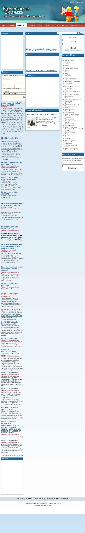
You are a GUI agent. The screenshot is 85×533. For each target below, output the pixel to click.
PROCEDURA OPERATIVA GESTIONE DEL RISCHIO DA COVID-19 (11, 205)
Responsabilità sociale (71, 106)
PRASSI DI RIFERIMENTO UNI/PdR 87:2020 (11, 163)
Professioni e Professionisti (73, 99)
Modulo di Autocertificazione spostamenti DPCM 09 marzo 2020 (10, 352)
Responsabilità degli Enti (72, 104)
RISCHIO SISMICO (71, 127)
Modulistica (68, 88)
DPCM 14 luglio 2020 (9, 178)
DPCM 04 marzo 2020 (9, 389)
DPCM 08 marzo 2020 (9, 373)
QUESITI (67, 103)
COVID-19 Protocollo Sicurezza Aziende (9, 323)
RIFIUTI (67, 107)
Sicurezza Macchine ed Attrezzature (71, 142)
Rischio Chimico (69, 112)
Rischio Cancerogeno (71, 111)
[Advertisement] (43, 52)
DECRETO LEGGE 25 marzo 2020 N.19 (9, 228)
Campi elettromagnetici (71, 68)
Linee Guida (68, 85)
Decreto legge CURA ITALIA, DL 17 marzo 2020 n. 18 (11, 315)
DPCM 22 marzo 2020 (9, 293)
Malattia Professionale (71, 86)
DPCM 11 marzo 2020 (9, 338)
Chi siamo (20, 498)
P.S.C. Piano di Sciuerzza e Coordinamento (72, 95)
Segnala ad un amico (52, 498)
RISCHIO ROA (69, 124)
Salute (67, 135)
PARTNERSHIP (75, 25)
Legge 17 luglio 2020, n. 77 (11, 145)
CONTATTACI (5, 29)
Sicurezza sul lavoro (71, 145)
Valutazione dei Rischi (71, 150)
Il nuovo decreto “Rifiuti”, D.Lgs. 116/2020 (11, 104)
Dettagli (29, 127)
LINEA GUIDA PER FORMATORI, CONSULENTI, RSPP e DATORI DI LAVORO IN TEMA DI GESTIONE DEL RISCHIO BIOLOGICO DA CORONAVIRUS (11, 427)
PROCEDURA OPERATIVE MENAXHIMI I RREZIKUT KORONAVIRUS (11, 246)
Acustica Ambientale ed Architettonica (8, 180)
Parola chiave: (7, 79)
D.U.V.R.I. (68, 75)
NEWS (3, 25)
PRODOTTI (31, 25)
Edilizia (67, 76)
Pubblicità (29, 498)
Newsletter (64, 498)
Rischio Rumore (69, 125)
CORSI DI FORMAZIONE (60, 25)
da (3, 84)
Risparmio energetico (71, 134)
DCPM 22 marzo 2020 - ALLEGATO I (10, 284)
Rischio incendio (69, 119)
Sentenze (67, 137)
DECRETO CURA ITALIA (10, 309)
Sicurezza (67, 138)
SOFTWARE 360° (43, 25)
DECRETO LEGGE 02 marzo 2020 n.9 (9, 408)
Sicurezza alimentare (71, 140)
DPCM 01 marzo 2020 (9, 441)
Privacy (67, 98)
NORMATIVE (21, 25)
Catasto (67, 72)
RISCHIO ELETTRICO (72, 114)
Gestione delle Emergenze (72, 81)
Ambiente (4, 107)
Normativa (67, 90)
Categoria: (6, 91)
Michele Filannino (46, 505)
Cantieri (67, 70)
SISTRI (67, 147)
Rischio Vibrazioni (70, 132)
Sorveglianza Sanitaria (71, 148)
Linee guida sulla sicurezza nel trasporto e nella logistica (12, 269)
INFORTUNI (68, 83)
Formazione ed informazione (72, 80)
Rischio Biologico (70, 109)
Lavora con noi (38, 498)
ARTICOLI (11, 25)
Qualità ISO (68, 101)
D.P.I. (66, 73)
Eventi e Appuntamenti (71, 78)
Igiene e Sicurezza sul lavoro (10, 141)
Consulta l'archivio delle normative (12, 455)
